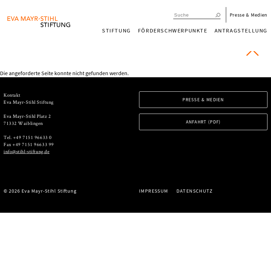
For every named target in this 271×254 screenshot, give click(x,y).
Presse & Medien (249, 15)
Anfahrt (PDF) (203, 122)
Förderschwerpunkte (172, 30)
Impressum (153, 191)
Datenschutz (194, 191)
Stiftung (116, 30)
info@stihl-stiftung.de (26, 151)
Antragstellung (241, 30)
